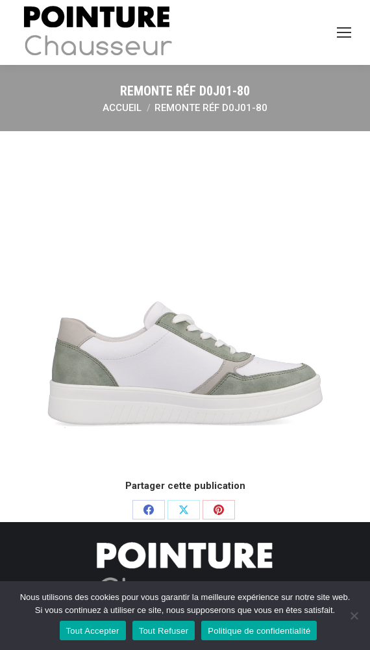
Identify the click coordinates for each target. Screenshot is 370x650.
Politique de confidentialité (259, 631)
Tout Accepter (92, 631)
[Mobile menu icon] (344, 32)
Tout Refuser (164, 631)
